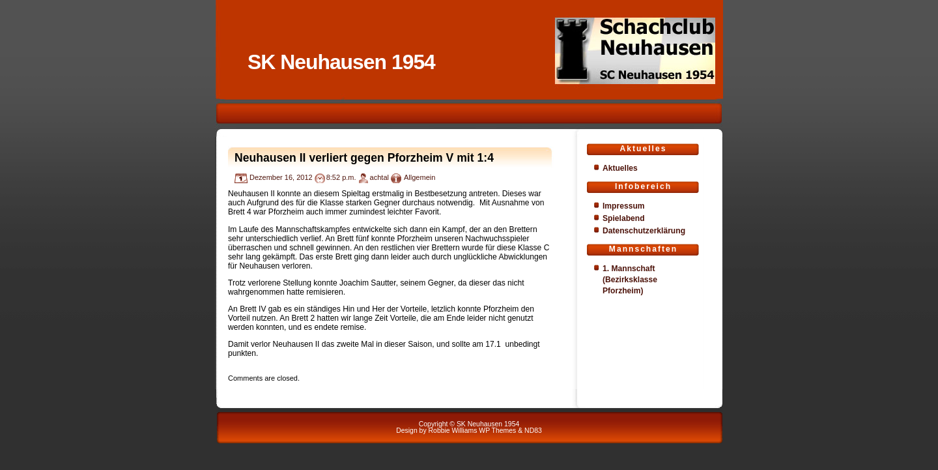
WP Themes (497, 430)
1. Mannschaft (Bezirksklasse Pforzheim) (630, 279)
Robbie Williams (453, 430)
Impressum (624, 206)
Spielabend (624, 218)
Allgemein (419, 177)
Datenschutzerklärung (644, 230)
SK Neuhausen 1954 (341, 62)
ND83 (533, 430)
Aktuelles (620, 168)
